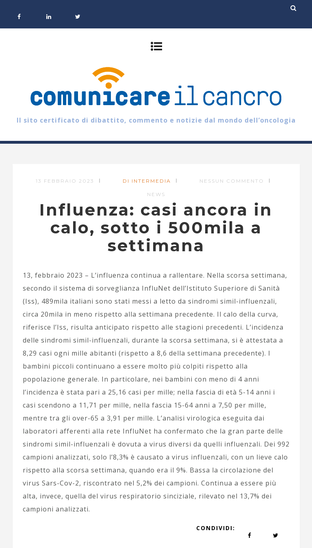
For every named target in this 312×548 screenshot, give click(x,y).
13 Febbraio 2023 (65, 181)
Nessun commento (231, 181)
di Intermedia (147, 181)
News (156, 194)
